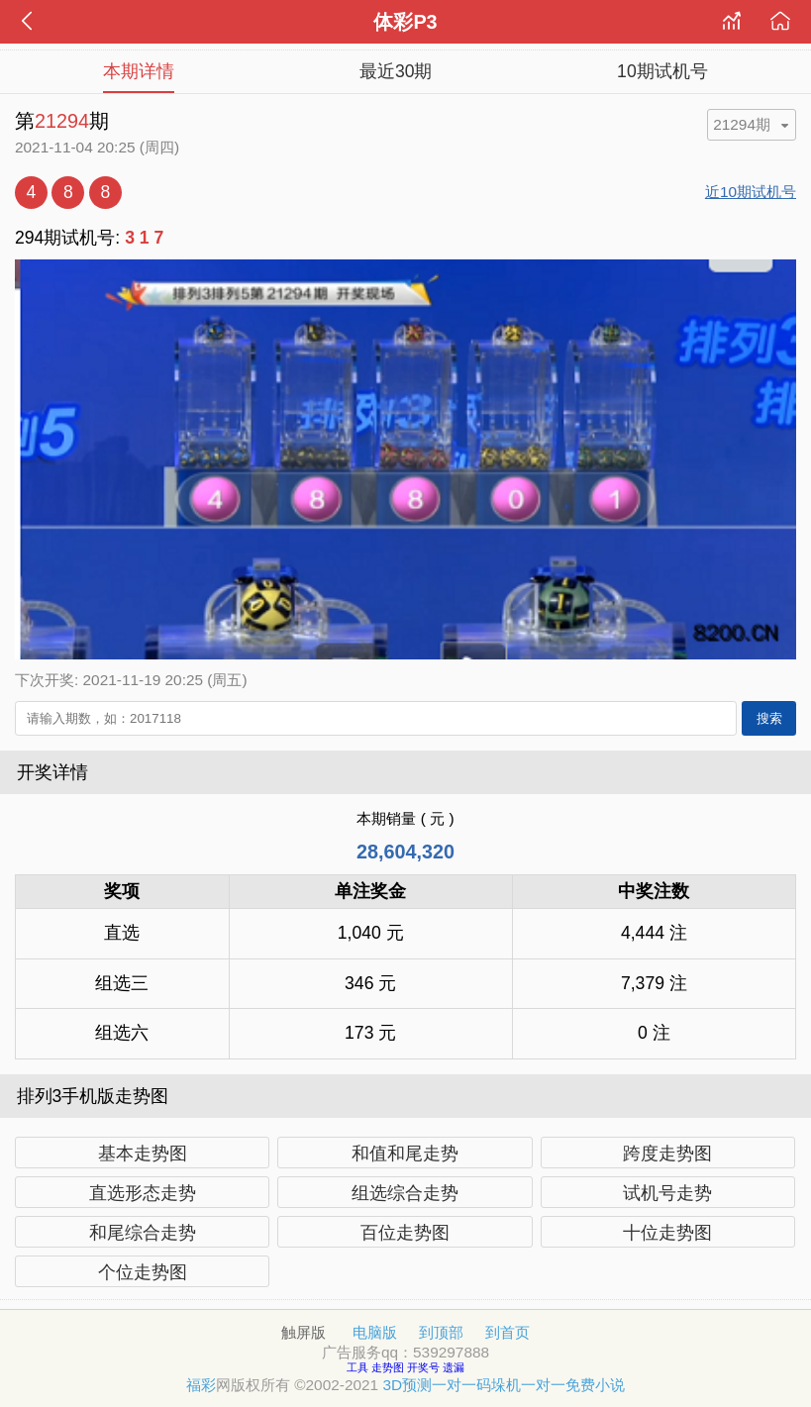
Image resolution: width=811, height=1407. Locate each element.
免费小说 (595, 1384)
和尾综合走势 (142, 1233)
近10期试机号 (750, 191)
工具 (359, 1367)
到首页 (507, 1332)
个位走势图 (142, 1272)
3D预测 (407, 1384)
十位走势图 (667, 1233)
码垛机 (498, 1384)
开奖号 (425, 1367)
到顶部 (441, 1332)
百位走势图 (405, 1233)
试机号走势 (667, 1193)
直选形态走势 (142, 1193)
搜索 (769, 718)
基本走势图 (142, 1153)
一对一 (454, 1384)
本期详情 (138, 71)
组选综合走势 (405, 1193)
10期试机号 (662, 71)
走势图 (389, 1367)
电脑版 (375, 1332)
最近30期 (396, 71)
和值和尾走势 (405, 1153)
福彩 (201, 1384)
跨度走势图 (667, 1153)
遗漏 (453, 1367)
